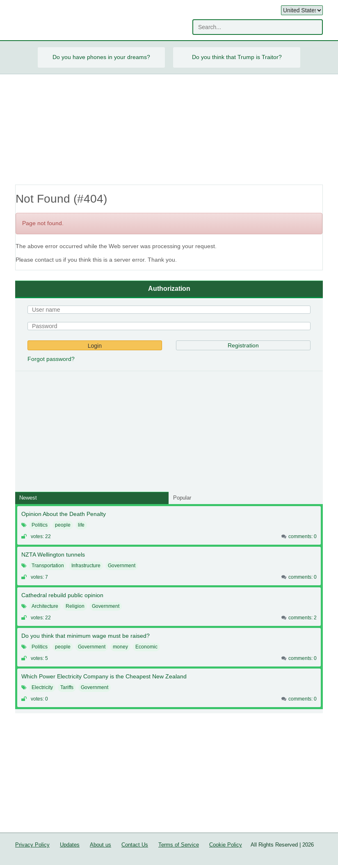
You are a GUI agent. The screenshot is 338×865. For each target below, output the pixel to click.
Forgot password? (51, 359)
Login (95, 345)
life (81, 525)
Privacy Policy (32, 845)
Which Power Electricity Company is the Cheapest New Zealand (104, 676)
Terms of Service (178, 845)
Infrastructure (85, 565)
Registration (243, 345)
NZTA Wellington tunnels (53, 554)
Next (310, 57)
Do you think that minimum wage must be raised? (85, 635)
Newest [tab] (28, 498)
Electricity (42, 687)
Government (121, 565)
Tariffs (66, 687)
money (120, 647)
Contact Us (134, 845)
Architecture (45, 606)
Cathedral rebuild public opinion (62, 595)
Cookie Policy (225, 845)
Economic (146, 647)
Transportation (48, 565)
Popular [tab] (182, 498)
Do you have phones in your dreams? (101, 57)
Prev (27, 57)
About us (100, 845)
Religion (75, 606)
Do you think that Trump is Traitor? (237, 57)
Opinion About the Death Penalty (63, 514)
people (63, 525)
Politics (40, 525)
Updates (70, 845)
